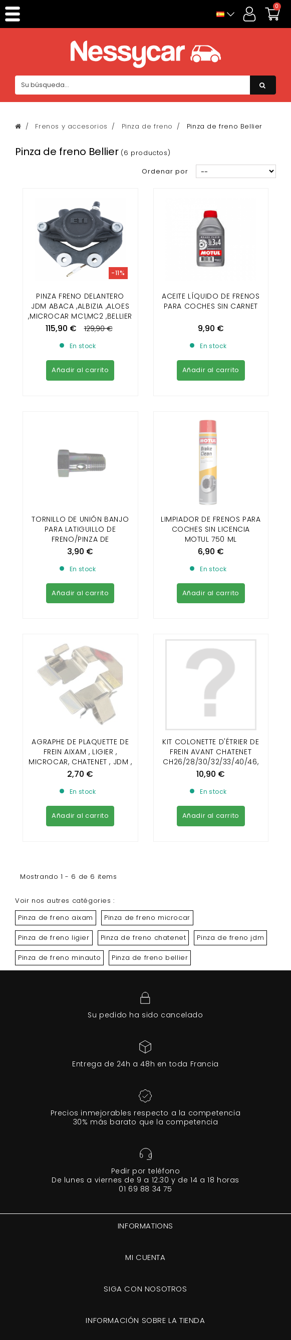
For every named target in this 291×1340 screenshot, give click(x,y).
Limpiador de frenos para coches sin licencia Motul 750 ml (210, 438)
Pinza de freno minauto (59, 775)
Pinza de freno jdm (230, 755)
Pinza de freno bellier (150, 775)
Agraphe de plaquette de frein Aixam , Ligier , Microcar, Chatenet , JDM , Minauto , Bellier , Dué (80, 575)
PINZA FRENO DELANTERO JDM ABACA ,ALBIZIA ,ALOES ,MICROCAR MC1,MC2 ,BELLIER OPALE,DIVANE (80, 311)
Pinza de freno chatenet (143, 755)
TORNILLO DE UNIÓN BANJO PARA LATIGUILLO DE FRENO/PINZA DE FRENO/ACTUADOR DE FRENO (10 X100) (80, 448)
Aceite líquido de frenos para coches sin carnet (210, 301)
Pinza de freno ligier (54, 755)
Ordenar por (165, 171)
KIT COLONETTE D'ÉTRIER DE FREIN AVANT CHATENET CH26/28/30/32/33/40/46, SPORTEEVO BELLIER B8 (210, 575)
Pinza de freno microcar (147, 735)
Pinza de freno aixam (55, 735)
